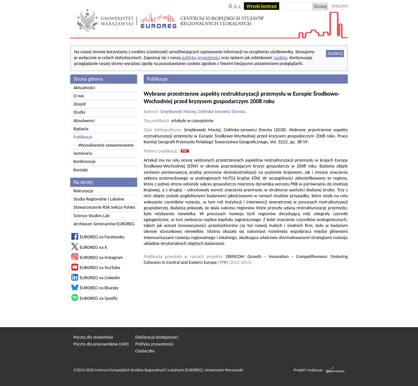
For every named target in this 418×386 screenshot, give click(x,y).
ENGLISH (340, 6)
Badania (80, 129)
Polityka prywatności (154, 344)
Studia (79, 112)
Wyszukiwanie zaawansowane (106, 145)
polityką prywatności (201, 57)
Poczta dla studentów (93, 337)
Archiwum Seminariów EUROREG (104, 224)
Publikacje (82, 137)
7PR (223, 262)
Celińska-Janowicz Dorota (221, 111)
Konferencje (84, 161)
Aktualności (84, 87)
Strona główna (88, 79)
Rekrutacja (83, 191)
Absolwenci (84, 120)
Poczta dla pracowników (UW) (101, 344)
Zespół (79, 104)
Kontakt (80, 170)
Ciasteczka (144, 351)
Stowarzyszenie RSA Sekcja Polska (104, 207)
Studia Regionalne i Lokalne (98, 199)
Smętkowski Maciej (178, 111)
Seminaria (82, 153)
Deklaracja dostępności (156, 337)
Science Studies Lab (91, 215)
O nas (78, 96)
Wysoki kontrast (261, 6)
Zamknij (335, 53)
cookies (280, 57)
